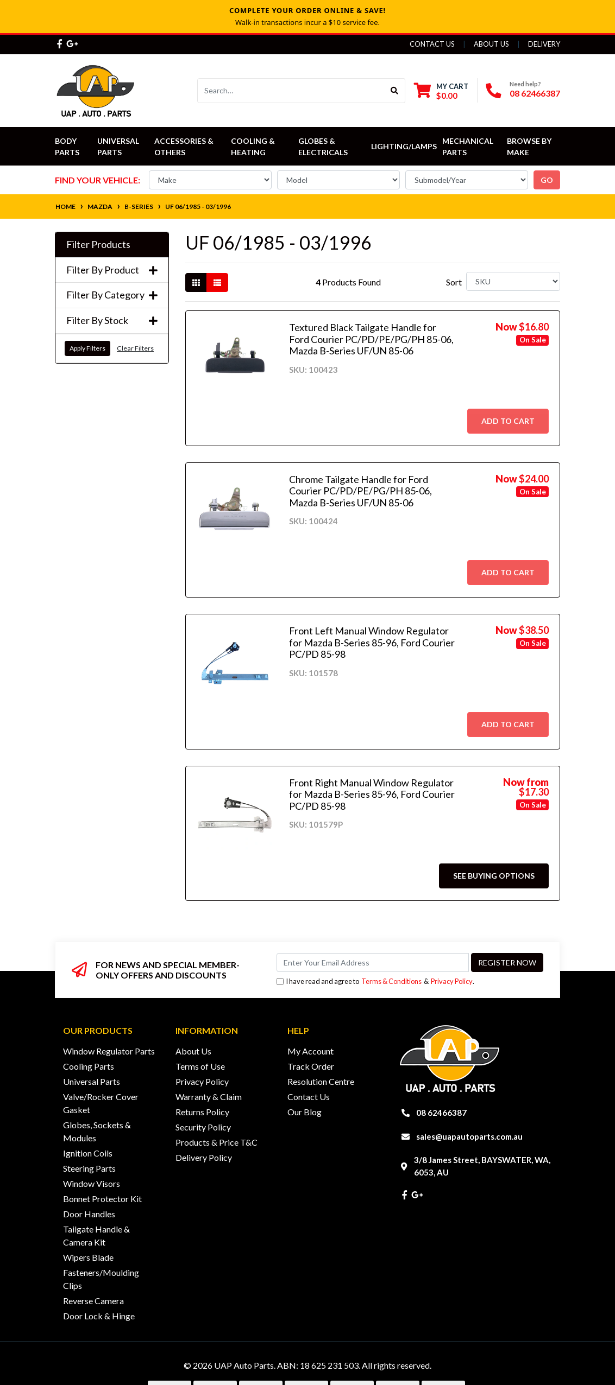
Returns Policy (202, 1112)
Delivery (544, 44)
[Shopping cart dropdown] (441, 91)
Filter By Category (112, 295)
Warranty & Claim (208, 1096)
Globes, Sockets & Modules (97, 1131)
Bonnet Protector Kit (102, 1198)
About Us (491, 44)
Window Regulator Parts (109, 1051)
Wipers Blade (88, 1257)
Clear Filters (135, 348)
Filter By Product (112, 270)
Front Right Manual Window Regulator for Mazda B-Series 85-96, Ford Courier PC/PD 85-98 (372, 794)
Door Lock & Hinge (99, 1316)
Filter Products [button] (98, 244)
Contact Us (432, 44)
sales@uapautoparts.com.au (469, 1136)
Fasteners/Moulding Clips (101, 1279)
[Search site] (394, 90)
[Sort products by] (513, 281)
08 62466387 (535, 93)
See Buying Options (494, 875)
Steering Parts (89, 1168)
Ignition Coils (87, 1153)
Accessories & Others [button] (184, 146)
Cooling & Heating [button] (254, 146)
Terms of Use (200, 1066)
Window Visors (91, 1183)
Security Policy (203, 1127)
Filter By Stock (112, 320)
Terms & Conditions (391, 981)
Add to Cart (508, 420)
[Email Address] (373, 962)
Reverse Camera (93, 1300)
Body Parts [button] (67, 146)
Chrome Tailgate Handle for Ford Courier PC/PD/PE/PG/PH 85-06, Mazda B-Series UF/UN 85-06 (360, 491)
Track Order (310, 1066)
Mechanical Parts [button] (468, 146)
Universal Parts (119, 146)
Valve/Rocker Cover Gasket (101, 1103)
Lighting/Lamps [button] (404, 146)
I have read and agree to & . (375, 981)
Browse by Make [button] (530, 146)
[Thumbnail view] (196, 282)
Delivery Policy (203, 1157)
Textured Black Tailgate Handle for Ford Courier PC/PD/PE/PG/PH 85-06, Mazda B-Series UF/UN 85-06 (371, 339)
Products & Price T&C (216, 1142)
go (547, 180)
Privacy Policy (452, 981)
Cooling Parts (88, 1066)
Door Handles (89, 1214)
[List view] (217, 282)
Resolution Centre (320, 1081)
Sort (454, 282)
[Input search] (291, 90)
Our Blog (304, 1112)
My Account (310, 1051)
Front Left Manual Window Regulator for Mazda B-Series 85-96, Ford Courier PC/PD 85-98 (372, 642)
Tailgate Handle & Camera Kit (96, 1235)
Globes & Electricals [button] (323, 146)
